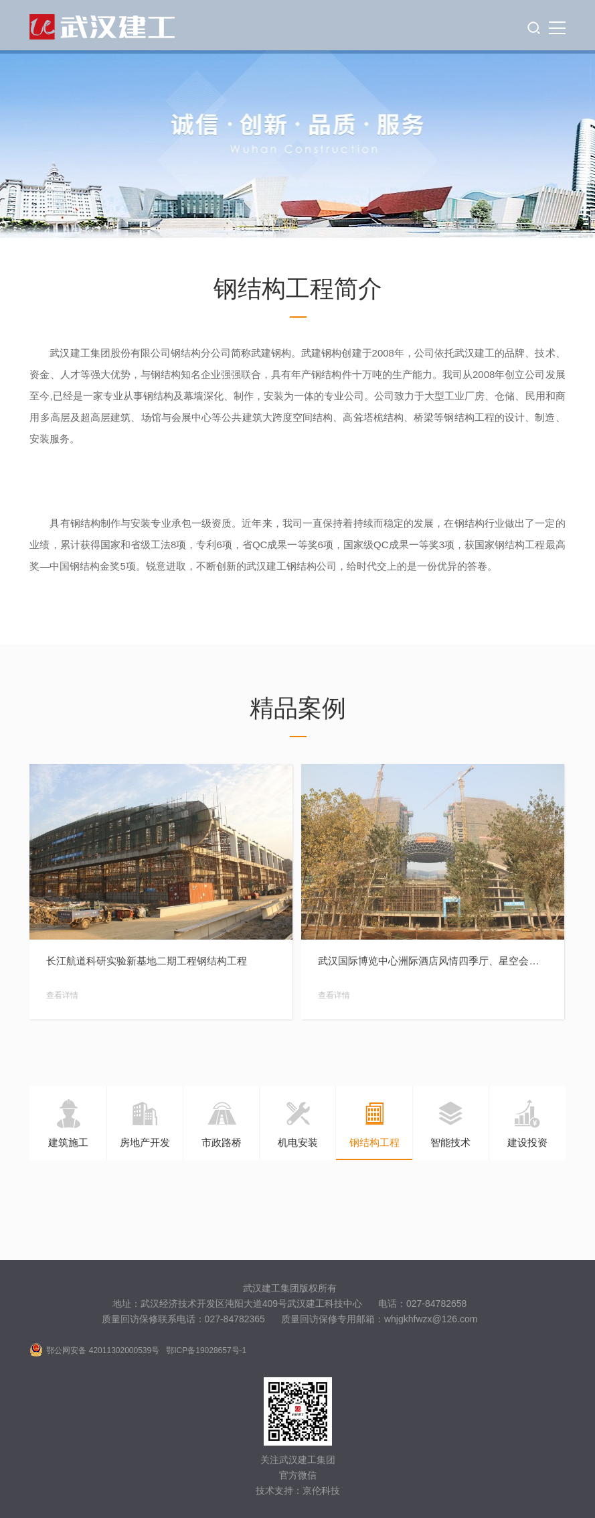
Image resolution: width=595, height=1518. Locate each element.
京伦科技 (321, 1490)
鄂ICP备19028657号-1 (206, 1350)
